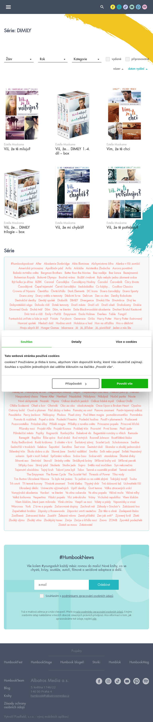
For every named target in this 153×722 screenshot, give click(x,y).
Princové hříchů (130, 424)
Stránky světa (62, 460)
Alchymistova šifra (102, 263)
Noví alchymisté (27, 401)
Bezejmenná (130, 272)
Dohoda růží (42, 305)
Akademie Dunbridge (57, 263)
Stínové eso (21, 460)
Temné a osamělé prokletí (101, 469)
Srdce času (79, 456)
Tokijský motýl (118, 479)
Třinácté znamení (55, 483)
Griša (91, 318)
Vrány (91, 497)
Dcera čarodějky (110, 291)
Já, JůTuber (86, 327)
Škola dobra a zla (38, 451)
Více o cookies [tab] (126, 341)
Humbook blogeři (72, 661)
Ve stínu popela (97, 492)
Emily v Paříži (53, 314)
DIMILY (74, 300)
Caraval (49, 282)
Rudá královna (43, 442)
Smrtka (93, 451)
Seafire (135, 442)
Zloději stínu (34, 520)
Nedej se (17, 392)
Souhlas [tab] (26, 341)
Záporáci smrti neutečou (81, 511)
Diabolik (62, 300)
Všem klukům (130, 497)
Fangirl (122, 314)
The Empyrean (35, 474)
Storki (96, 661)
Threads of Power (99, 474)
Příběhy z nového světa (81, 424)
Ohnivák (53, 405)
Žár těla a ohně (107, 511)
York (28, 506)
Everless (102, 314)
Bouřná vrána (67, 277)
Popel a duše (46, 419)
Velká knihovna (22, 497)
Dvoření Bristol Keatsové (127, 309)
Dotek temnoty (60, 305)
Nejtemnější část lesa (95, 392)
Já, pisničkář (103, 327)
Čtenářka (42, 291)
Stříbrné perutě (127, 460)
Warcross (17, 506)
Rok (53, 59)
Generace (79, 318)
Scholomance (120, 442)
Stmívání (36, 460)
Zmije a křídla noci (85, 520)
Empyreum (70, 314)
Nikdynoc (89, 396)
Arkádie (78, 268)
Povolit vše (124, 383)
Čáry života (132, 282)
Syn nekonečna (123, 465)
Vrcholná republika (109, 497)
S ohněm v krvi (63, 442)
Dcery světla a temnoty (48, 295)
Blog (7, 685)
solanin (20, 456)
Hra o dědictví (124, 323)
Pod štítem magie (93, 414)
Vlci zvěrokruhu (76, 497)
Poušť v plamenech (112, 419)
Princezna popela (107, 424)
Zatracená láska (35, 515)
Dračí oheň (108, 305)
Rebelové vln (83, 433)
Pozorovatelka (20, 424)
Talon (80, 469)
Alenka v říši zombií (128, 263)
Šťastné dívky (127, 456)
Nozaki (44, 401)
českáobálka (85, 286)
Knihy (8, 691)
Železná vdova (67, 515)
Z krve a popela (42, 506)
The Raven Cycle (56, 474)
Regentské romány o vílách (109, 433)
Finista (54, 318)
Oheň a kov (38, 405)
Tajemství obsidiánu (27, 469)
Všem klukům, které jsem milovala (35, 502)
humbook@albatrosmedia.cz (50, 695)
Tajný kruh (47, 469)
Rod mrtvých (80, 437)
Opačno (136, 405)
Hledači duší (45, 323)
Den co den (102, 295)
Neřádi (134, 392)
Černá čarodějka (65, 286)
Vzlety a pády (102, 502)
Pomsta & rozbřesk (25, 419)
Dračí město (78, 305)
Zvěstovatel (85, 524)
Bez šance (115, 272)
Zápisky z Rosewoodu (51, 511)
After (38, 263)
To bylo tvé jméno (61, 479)
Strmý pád (41, 465)
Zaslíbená (17, 515)
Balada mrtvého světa (25, 272)
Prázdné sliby (39, 424)
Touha (133, 479)
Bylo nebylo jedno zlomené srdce (117, 277)
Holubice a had (83, 323)
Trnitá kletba (75, 483)
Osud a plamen (36, 410)
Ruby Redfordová (22, 442)
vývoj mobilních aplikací (53, 709)
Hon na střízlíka (104, 323)
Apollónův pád (54, 268)
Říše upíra (49, 437)
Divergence (87, 300)
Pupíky (40, 433)
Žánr (19, 59)
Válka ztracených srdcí (118, 488)
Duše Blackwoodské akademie (91, 309)
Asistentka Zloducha (98, 268)
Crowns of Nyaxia (24, 291)
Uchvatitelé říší (132, 483)
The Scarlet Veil (77, 474)
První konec (110, 428)
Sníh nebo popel (109, 451)
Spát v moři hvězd (37, 456)
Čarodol (103, 282)
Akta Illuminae (80, 263)
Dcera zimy (26, 295)
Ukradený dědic (28, 488)
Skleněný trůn (17, 451)
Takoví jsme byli (65, 469)
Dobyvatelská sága (21, 305)
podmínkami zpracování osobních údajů (87, 596)
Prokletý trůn (81, 428)
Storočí (47, 460)
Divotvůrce (118, 300)
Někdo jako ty (119, 392)
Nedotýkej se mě (35, 392)
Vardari (44, 492)
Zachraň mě (87, 506)
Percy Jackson (32, 414)
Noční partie (118, 396)
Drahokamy (124, 305)
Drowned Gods (18, 309)
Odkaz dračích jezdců (74, 401)
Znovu (103, 520)
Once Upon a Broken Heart (112, 405)
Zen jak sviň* (105, 515)
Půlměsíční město (23, 433)
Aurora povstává (122, 268)
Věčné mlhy (132, 492)
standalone (110, 456)
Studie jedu (69, 465)
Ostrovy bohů (17, 410)
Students (55, 465)
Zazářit (51, 515)
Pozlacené (131, 419)
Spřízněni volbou (60, 456)
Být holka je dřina (22, 282)
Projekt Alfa (44, 428)
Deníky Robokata (121, 295)
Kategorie (86, 59)
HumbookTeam (14, 679)
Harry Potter (104, 318)
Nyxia (55, 401)
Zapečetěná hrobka (23, 511)
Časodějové (25, 286)
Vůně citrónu (65, 502)
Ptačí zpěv (126, 428)
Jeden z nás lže (122, 327)
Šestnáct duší (95, 447)
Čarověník (116, 282)
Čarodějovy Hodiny (83, 282)
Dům (47, 309)
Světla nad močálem (100, 465)
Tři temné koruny (32, 483)
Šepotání (54, 447)
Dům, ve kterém (62, 309)
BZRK (38, 282)
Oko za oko (67, 405)
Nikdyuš (103, 396)
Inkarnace (67, 327)
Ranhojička (67, 433)
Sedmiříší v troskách (23, 447)
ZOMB (113, 520)
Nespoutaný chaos (26, 396)
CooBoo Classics (122, 286)
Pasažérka (15, 414)
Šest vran (79, 447)
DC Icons (92, 291)
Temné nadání (127, 469)
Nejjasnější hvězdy (59, 392)
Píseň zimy (74, 414)
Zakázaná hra (131, 506)
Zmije (68, 520)
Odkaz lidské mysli (102, 401)
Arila (68, 268)
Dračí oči (93, 305)
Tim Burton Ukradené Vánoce (31, 479)
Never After (47, 396)
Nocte (131, 396)
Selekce (41, 447)
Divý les (131, 300)
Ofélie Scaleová (19, 405)
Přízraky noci (27, 428)
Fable (112, 314)
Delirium (88, 295)
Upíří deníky (78, 488)
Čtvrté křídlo (58, 291)
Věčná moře (116, 492)
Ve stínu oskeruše (75, 492)
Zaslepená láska (128, 511)
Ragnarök (52, 433)
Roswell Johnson (99, 437)
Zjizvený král (123, 515)
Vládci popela (56, 497)
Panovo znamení (104, 410)
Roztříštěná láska (121, 437)
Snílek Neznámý (131, 451)
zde (94, 618)
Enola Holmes (86, 314)
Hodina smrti (63, 323)
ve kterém (57, 492)
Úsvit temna (95, 488)
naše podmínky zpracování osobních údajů (99, 611)
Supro (81, 465)
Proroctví (95, 428)
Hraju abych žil (29, 327)
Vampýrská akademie (24, 492)
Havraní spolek (27, 323)
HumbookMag (139, 661)
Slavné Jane (58, 451)
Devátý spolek (46, 300)
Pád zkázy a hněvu (59, 410)
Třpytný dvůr (91, 483)
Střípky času (25, 465)
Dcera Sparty (130, 291)
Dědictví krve (72, 295)
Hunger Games (50, 327)
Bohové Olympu (46, 277)
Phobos (61, 414)
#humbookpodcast (22, 263)
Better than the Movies (78, 272)
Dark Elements (76, 291)
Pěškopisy (49, 414)
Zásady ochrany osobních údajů (15, 698)
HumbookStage (41, 661)
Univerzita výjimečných (55, 488)
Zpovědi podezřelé (131, 520)
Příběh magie (57, 424)
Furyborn (65, 318)
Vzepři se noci (83, 502)
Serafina (67, 447)
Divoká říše (103, 300)
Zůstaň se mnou (67, 524)
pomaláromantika (117, 414)
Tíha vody (118, 474)
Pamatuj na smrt (82, 410)
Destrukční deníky (25, 300)
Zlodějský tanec (53, 520)
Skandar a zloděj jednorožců (122, 447)
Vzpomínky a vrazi (124, 502)
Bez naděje (99, 272)
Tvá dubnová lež (111, 483)
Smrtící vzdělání (77, 451)
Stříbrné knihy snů (105, 460)
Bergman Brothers (51, 272)
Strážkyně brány (82, 460)
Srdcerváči (95, 456)
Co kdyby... (103, 286)
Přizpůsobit (75, 383)
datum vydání (138, 69)
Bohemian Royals (24, 277)
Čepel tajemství (44, 286)
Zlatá (136, 515)
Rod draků (64, 437)
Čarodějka (62, 282)
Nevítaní (62, 396)
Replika (36, 437)
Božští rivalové (86, 277)
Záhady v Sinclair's (108, 506)
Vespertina (39, 497)
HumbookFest (13, 661)
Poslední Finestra (67, 419)
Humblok (115, 661)
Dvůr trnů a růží (33, 314)
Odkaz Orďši (124, 401)
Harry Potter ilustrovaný (128, 318)
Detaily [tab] (76, 341)
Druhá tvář (36, 309)
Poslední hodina (88, 419)
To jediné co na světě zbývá (91, 479)
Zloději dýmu (17, 520)
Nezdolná (75, 396)
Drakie (137, 305)
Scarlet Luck (103, 442)
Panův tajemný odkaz (129, 410)
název (119, 69)
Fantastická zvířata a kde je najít (28, 318)
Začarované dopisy (66, 506)
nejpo (76, 392)
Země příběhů (86, 515)
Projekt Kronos (62, 428)
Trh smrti (15, 483)
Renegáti (24, 437)
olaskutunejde (85, 405)
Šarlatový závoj (84, 442)
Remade (133, 433)
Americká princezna (31, 268)
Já (77, 327)
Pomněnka (136, 414)
